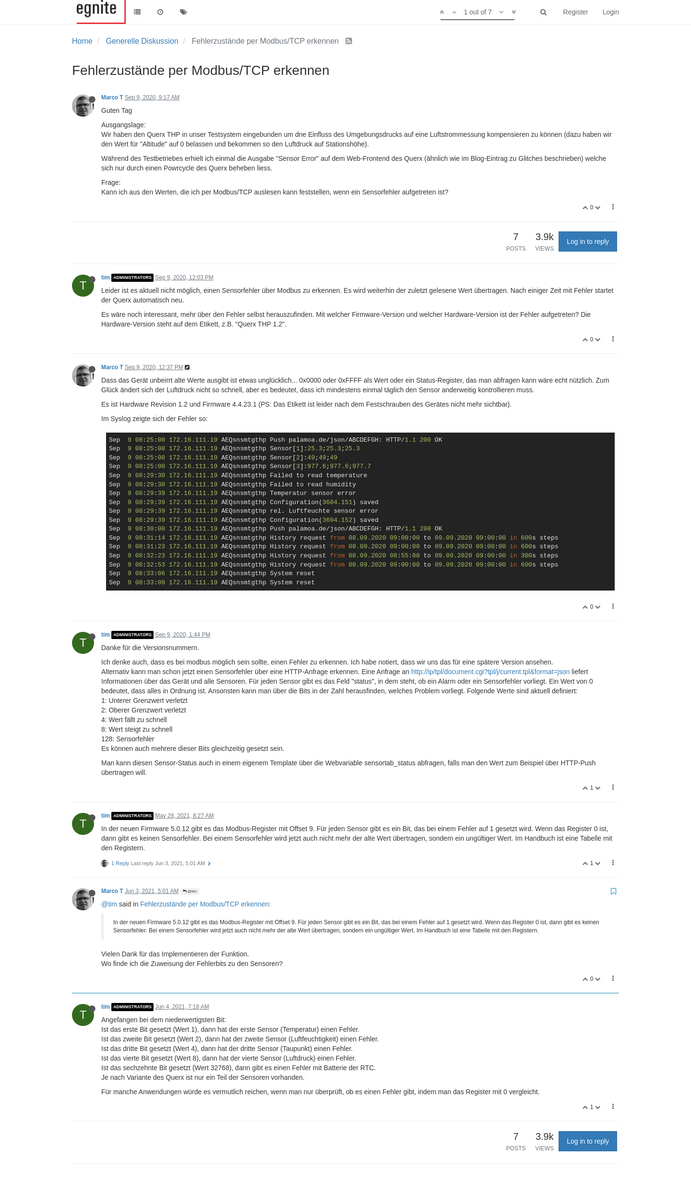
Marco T (112, 97)
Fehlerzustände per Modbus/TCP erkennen (204, 904)
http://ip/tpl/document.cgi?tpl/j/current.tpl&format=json (490, 672)
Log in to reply (588, 241)
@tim (190, 891)
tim (105, 277)
